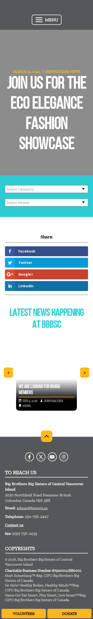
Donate (69, 614)
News (75, 72)
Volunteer (23, 614)
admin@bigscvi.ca (32, 508)
